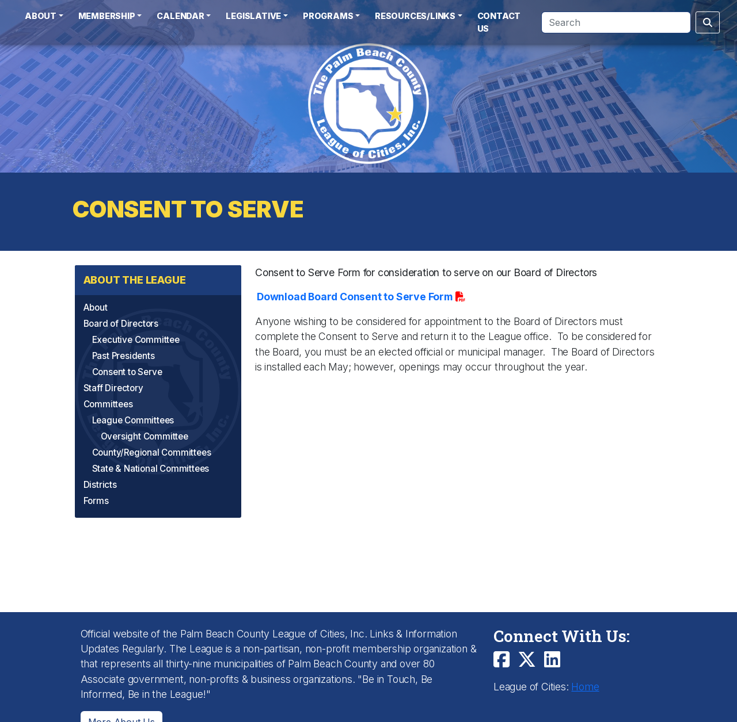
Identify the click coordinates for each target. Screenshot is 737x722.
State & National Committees (151, 468)
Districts (100, 484)
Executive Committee (136, 339)
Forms (96, 500)
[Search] (616, 22)
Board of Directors (120, 323)
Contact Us (499, 22)
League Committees (133, 420)
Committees (108, 404)
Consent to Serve (127, 371)
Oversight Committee (144, 436)
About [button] (40, 16)
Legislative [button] (253, 16)
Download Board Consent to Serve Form (355, 297)
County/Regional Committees (151, 452)
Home (585, 687)
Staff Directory (113, 388)
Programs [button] (328, 16)
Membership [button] (106, 16)
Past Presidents (123, 355)
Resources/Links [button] (415, 16)
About (95, 307)
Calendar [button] (180, 16)
